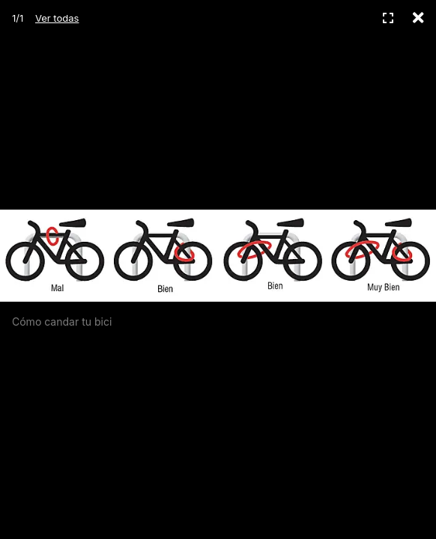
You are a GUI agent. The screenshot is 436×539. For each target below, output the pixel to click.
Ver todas (57, 18)
